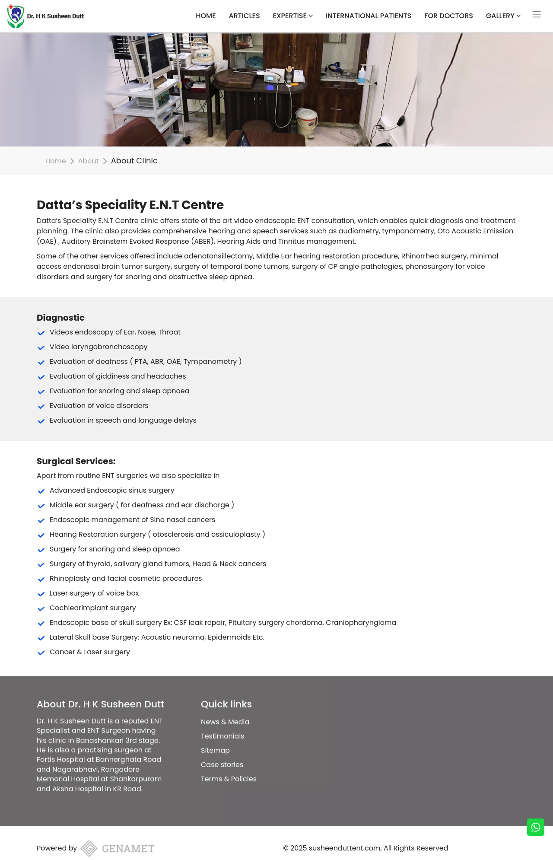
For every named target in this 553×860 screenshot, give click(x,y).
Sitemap (215, 737)
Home (55, 161)
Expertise (293, 16)
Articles (244, 16)
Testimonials (223, 723)
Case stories (222, 751)
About (88, 161)
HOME (206, 16)
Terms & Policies (229, 766)
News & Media (225, 708)
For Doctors (448, 16)
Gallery (503, 16)
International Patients (368, 16)
